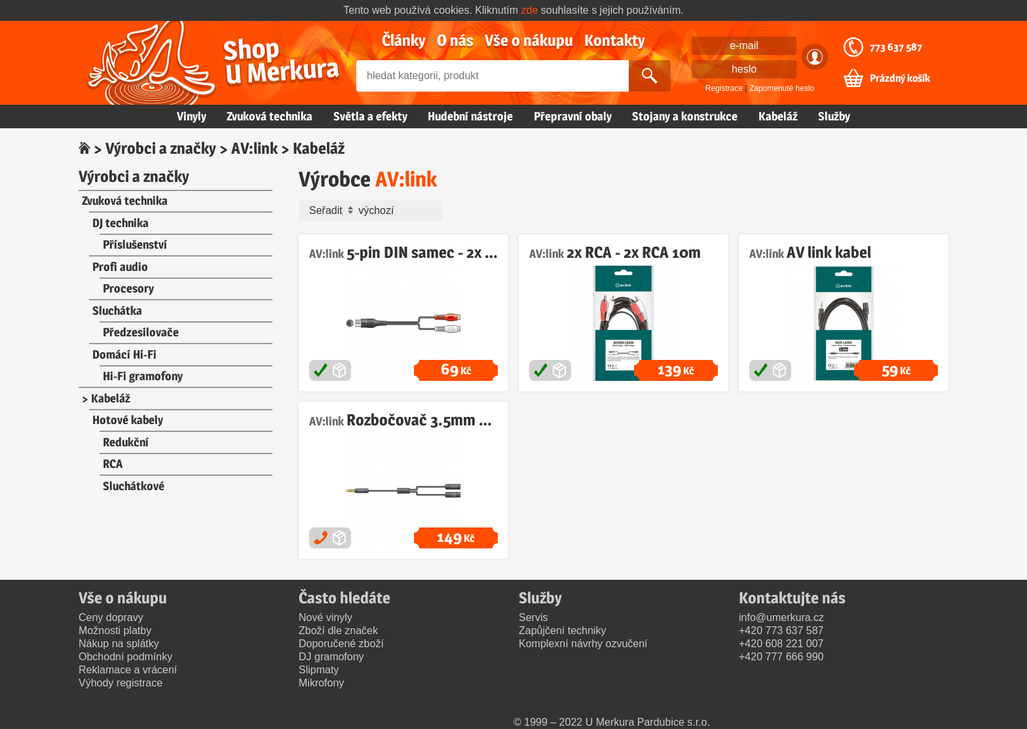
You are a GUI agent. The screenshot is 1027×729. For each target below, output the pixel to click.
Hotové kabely (127, 420)
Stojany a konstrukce (685, 116)
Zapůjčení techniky (562, 630)
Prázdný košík (900, 78)
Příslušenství (135, 244)
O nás (455, 40)
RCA (112, 464)
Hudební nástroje (470, 116)
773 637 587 (896, 47)
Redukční (126, 442)
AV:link (254, 148)
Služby (834, 116)
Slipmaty (319, 669)
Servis (533, 617)
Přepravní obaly (573, 116)
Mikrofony (321, 682)
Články (404, 40)
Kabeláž (778, 116)
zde (529, 10)
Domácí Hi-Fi (124, 354)
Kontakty (614, 40)
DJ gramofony (331, 656)
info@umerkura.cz (781, 617)
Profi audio (120, 267)
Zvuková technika (269, 116)
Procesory (128, 288)
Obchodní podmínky (125, 656)
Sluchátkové (133, 486)
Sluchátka (117, 310)
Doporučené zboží (341, 643)
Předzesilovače (141, 332)
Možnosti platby (115, 630)
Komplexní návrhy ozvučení (583, 643)
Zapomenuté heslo (781, 88)
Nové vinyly (325, 617)
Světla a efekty (370, 116)
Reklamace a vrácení (128, 669)
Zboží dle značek (338, 630)
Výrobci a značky (160, 148)
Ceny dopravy (111, 617)
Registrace (724, 88)
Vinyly (191, 116)
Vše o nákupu (529, 40)
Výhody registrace (120, 682)
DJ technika (120, 223)
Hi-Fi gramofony (143, 376)
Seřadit (373, 211)
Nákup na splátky (119, 643)
